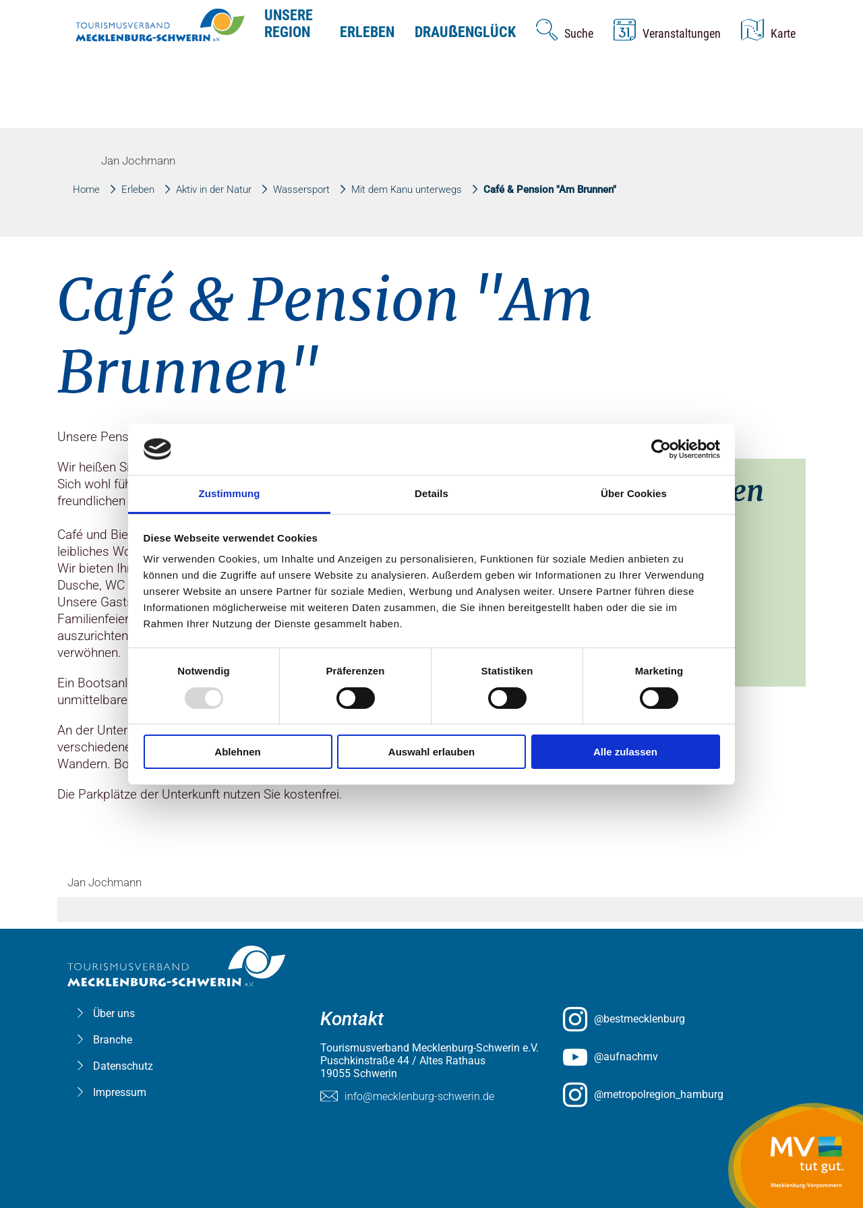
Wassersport (301, 189)
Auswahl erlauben (431, 751)
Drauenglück (465, 32)
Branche (112, 1039)
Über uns (114, 1013)
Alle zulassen (625, 751)
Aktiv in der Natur (213, 189)
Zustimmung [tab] (229, 493)
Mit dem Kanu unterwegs (406, 189)
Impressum (119, 1092)
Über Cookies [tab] (634, 493)
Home (86, 189)
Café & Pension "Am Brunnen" (549, 189)
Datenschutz (123, 1066)
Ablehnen (237, 751)
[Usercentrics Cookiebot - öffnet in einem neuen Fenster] (661, 449)
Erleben (367, 32)
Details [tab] (431, 493)
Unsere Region (288, 23)
